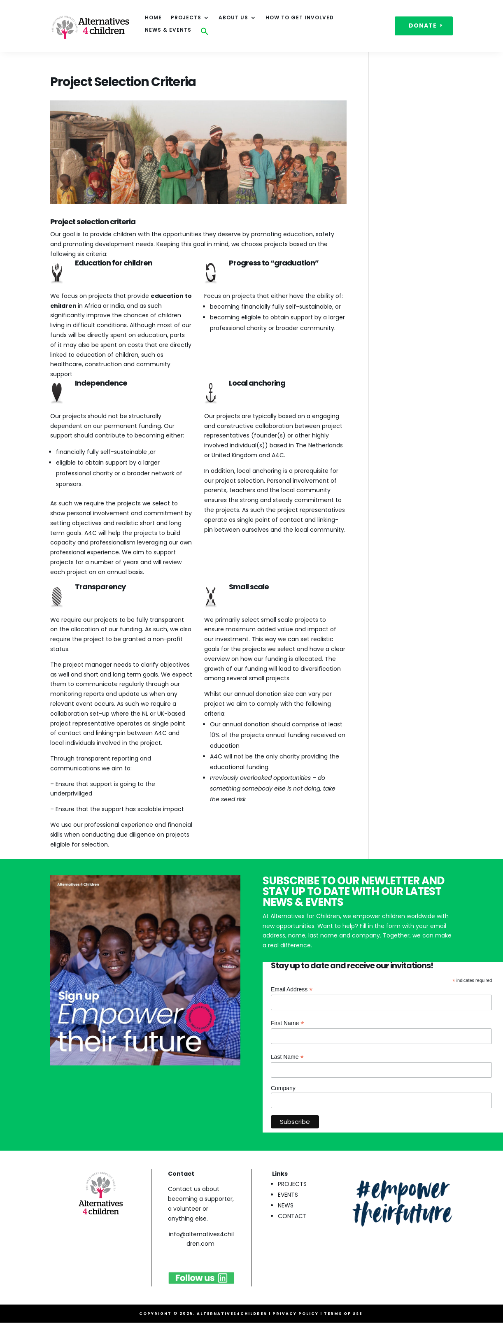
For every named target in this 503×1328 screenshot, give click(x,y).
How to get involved (299, 18)
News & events (168, 30)
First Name (287, 1023)
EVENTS (288, 1195)
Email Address (292, 989)
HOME (153, 18)
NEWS (285, 1205)
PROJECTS (292, 1184)
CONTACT (292, 1216)
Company (283, 1088)
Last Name (287, 1057)
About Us (233, 18)
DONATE (423, 25)
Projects (186, 18)
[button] (204, 33)
